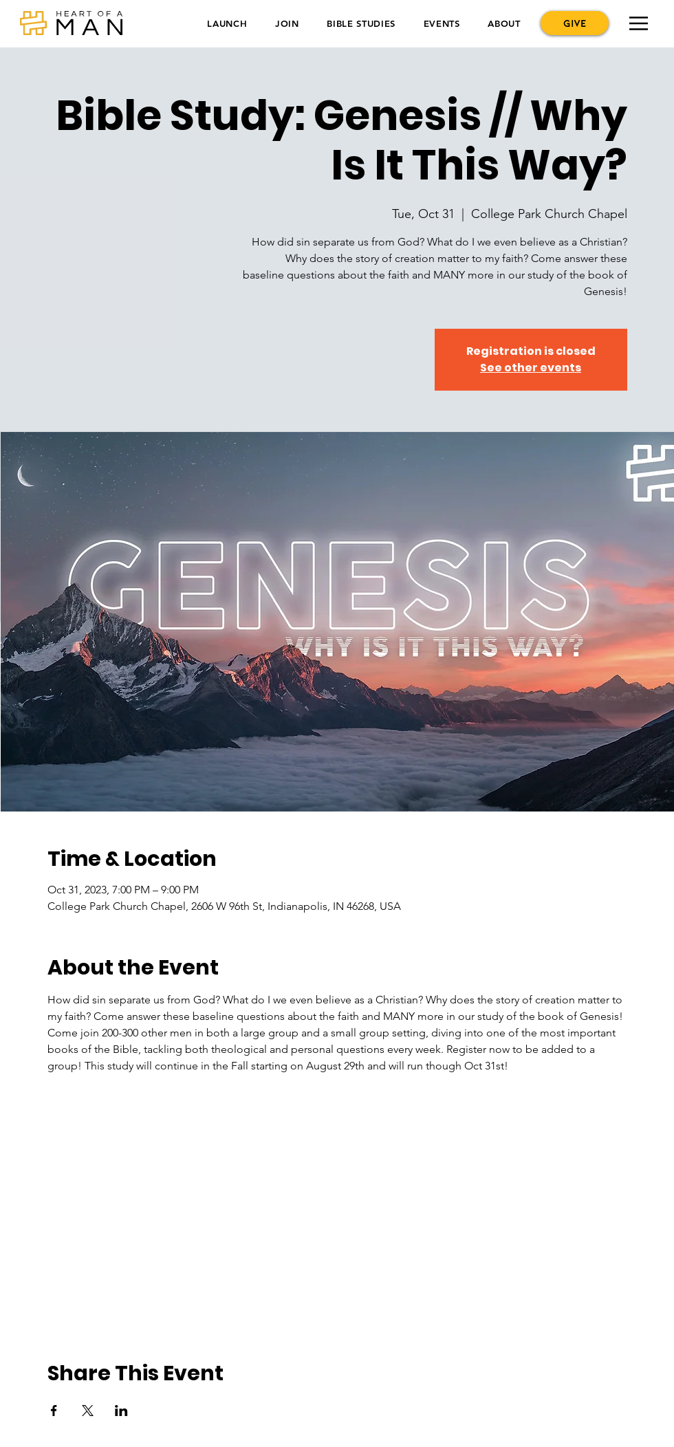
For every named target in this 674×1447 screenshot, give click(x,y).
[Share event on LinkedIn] (121, 1410)
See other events (530, 368)
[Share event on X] (87, 1410)
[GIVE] (575, 23)
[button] (227, 23)
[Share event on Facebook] (54, 1410)
